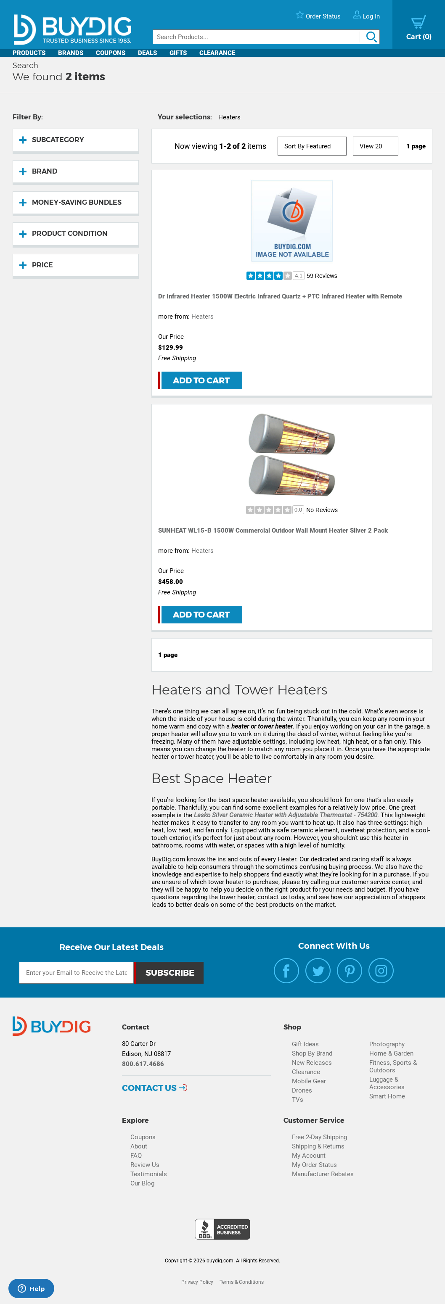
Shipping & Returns (318, 1146)
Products (29, 53)
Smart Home (387, 1096)
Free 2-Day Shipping (319, 1137)
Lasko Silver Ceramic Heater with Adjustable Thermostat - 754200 (285, 815)
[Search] (266, 36)
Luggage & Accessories (387, 1083)
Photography (387, 1044)
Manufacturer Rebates (323, 1174)
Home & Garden (391, 1053)
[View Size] (375, 146)
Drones (302, 1090)
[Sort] (312, 146)
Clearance (217, 53)
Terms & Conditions (242, 1282)
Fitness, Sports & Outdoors (393, 1066)
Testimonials (148, 1174)
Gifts (178, 53)
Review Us (144, 1165)
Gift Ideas (305, 1044)
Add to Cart (201, 380)
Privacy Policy (197, 1282)
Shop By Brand (312, 1053)
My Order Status (314, 1165)
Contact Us (149, 1088)
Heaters (202, 316)
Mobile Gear (309, 1081)
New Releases (312, 1062)
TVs (297, 1099)
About (138, 1146)
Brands (70, 53)
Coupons (110, 53)
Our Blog (142, 1183)
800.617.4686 (143, 1064)
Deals (147, 53)
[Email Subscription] (76, 973)
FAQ (136, 1155)
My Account (309, 1155)
